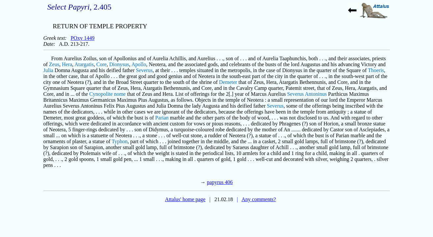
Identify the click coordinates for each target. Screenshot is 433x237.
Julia (48, 70)
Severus (144, 70)
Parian (162, 117)
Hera (67, 64)
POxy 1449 (82, 38)
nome (120, 94)
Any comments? (258, 199)
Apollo (138, 64)
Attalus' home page (185, 199)
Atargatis (84, 64)
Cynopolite (101, 94)
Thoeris (376, 70)
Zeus (54, 64)
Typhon (120, 141)
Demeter (228, 82)
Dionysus (119, 64)
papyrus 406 (220, 182)
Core (101, 64)
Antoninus (316, 94)
